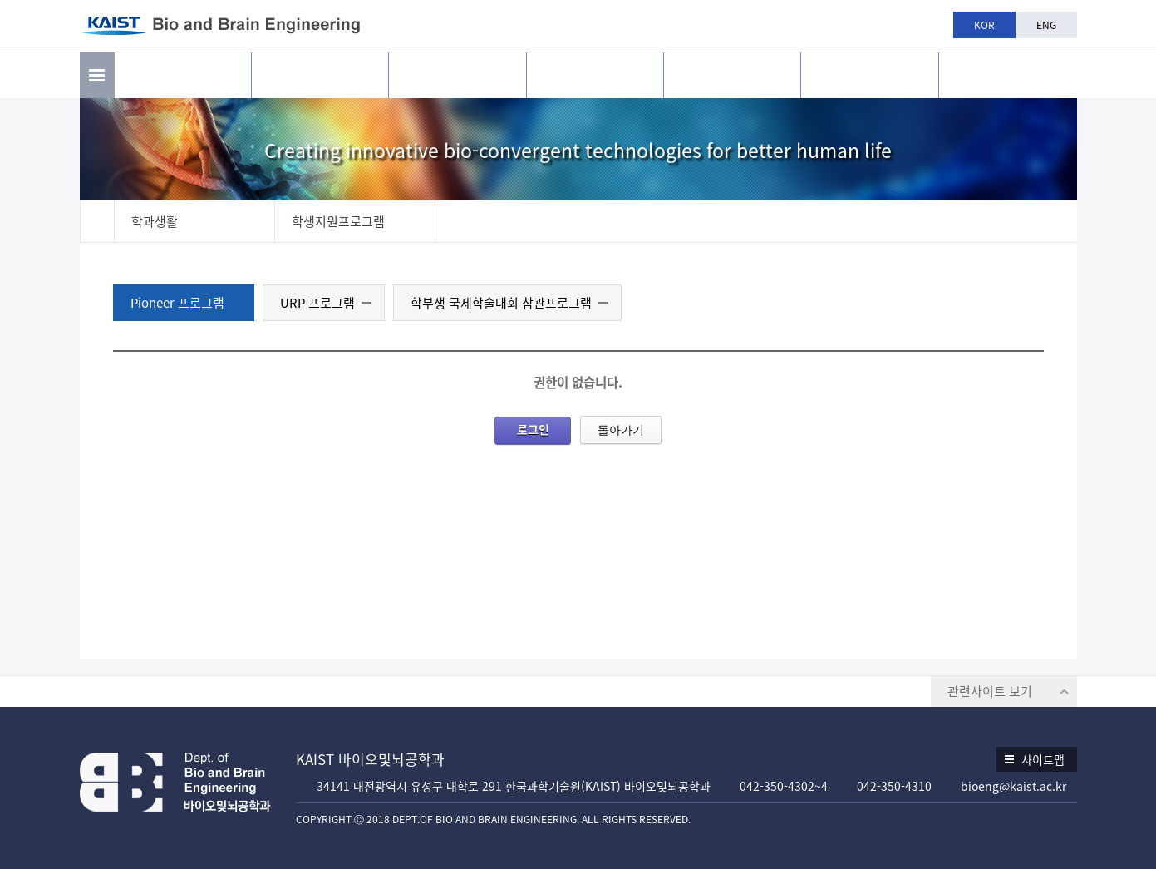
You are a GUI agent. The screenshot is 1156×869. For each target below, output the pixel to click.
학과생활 (732, 75)
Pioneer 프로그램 (177, 303)
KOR (984, 24)
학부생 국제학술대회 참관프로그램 (501, 303)
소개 (183, 75)
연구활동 (320, 75)
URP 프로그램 (317, 303)
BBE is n (1008, 69)
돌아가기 (621, 430)
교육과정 (595, 75)
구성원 (457, 75)
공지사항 (869, 75)
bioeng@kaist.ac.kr (1013, 786)
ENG (1046, 24)
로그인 (533, 429)
